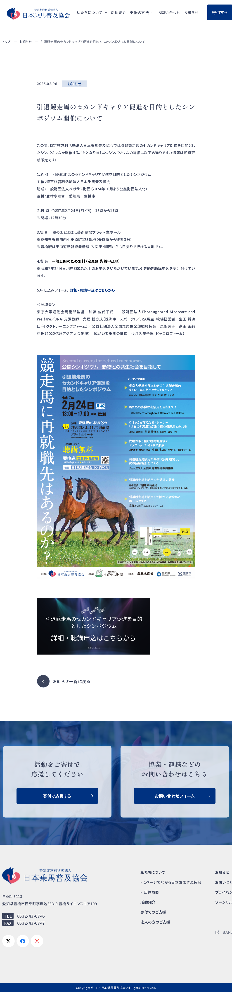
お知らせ (191, 12)
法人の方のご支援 (155, 922)
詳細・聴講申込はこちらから (92, 290)
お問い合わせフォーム (175, 796)
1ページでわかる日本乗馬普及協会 (172, 882)
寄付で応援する (57, 796)
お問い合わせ (169, 12)
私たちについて (152, 872)
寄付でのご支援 (153, 912)
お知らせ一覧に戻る (71, 681)
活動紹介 (118, 12)
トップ (6, 41)
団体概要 (151, 892)
